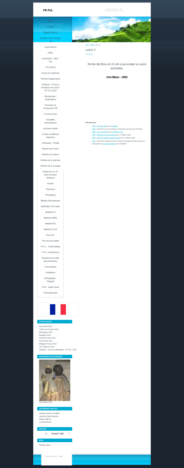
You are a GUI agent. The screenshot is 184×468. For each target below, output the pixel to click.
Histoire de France (50, 149)
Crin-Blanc (114, 126)
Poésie (50, 183)
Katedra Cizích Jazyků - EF (50, 39)
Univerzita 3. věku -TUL (50, 60)
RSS (61, 456)
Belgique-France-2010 (48, 344)
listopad (54, 433)
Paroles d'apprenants (50, 79)
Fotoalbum (50, 272)
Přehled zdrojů (44, 445)
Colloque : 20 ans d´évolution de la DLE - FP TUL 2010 (50, 87)
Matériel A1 (50, 212)
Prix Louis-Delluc (102, 132)
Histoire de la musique (50, 166)
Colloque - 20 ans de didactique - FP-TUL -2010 (58, 350)
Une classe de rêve (46, 347)
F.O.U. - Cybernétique (50, 246)
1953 (93, 126)
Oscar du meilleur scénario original (108, 138)
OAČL (92, 45)
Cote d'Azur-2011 (46, 341)
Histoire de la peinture (50, 160)
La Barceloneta (45, 422)
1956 (93, 132)
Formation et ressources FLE (50, 106)
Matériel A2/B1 (50, 218)
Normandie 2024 (45, 326)
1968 (93, 141)
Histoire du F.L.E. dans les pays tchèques (50, 175)
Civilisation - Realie (50, 143)
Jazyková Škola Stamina (48, 416)
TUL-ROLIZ (50, 67)
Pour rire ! (50, 235)
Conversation (50, 267)
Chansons (50, 189)
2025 (62, 433)
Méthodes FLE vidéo (50, 206)
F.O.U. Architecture (50, 252)
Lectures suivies (50, 128)
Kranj (104, 144)
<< (46, 433)
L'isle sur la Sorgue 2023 (48, 329)
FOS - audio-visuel (50, 287)
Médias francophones (50, 201)
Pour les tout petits (50, 241)
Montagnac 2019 (45, 332)
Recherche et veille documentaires (50, 259)
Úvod (87, 45)
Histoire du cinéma (50, 154)
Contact (50, 27)
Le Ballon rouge (117, 132)
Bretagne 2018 (45, 335)
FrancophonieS (50, 293)
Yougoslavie (111, 144)
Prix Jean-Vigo (102, 126)
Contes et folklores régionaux (50, 135)
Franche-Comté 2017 (47, 338)
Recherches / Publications (50, 98)
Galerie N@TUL (45, 419)
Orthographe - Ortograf (50, 279)
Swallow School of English (49, 413)
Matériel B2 (50, 224)
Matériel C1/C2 (50, 229)
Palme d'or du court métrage (106, 135)
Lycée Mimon (50, 47)
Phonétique (50, 195)
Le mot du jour (50, 114)
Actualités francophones (50, 121)
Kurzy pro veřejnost (50, 73)
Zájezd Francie (50, 32)
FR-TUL (48, 10)
